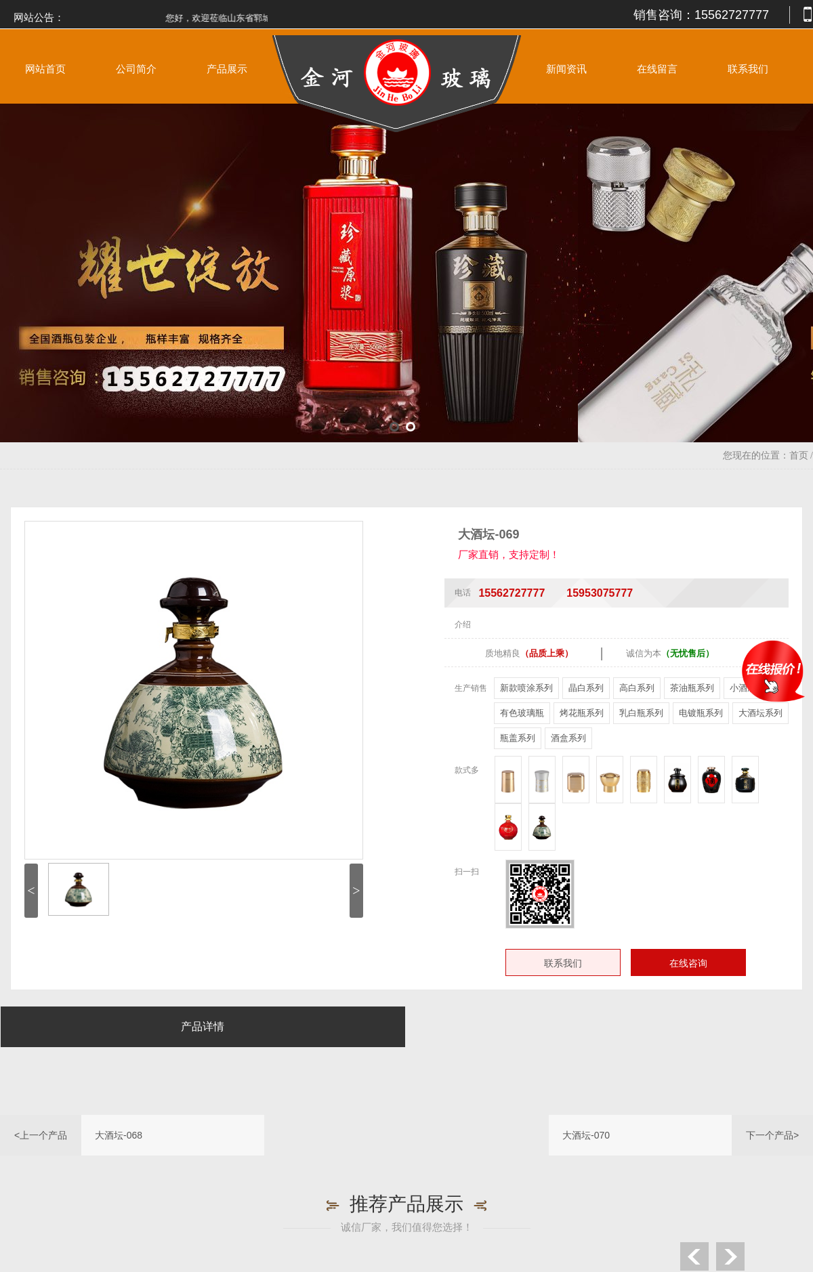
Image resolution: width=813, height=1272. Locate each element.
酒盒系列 (568, 738)
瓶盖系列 (517, 738)
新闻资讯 (566, 69)
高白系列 (636, 688)
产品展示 (227, 69)
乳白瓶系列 (641, 713)
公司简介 (136, 69)
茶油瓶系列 (692, 688)
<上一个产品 (40, 1135)
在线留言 (657, 69)
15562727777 (731, 15)
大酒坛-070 (586, 1135)
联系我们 (748, 69)
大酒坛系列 (760, 713)
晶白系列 (586, 688)
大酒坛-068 (118, 1135)
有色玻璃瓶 (522, 713)
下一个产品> (772, 1135)
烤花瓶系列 (582, 713)
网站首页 (45, 69)
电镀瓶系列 (701, 713)
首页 (798, 455)
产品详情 (202, 1026)
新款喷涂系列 (526, 688)
